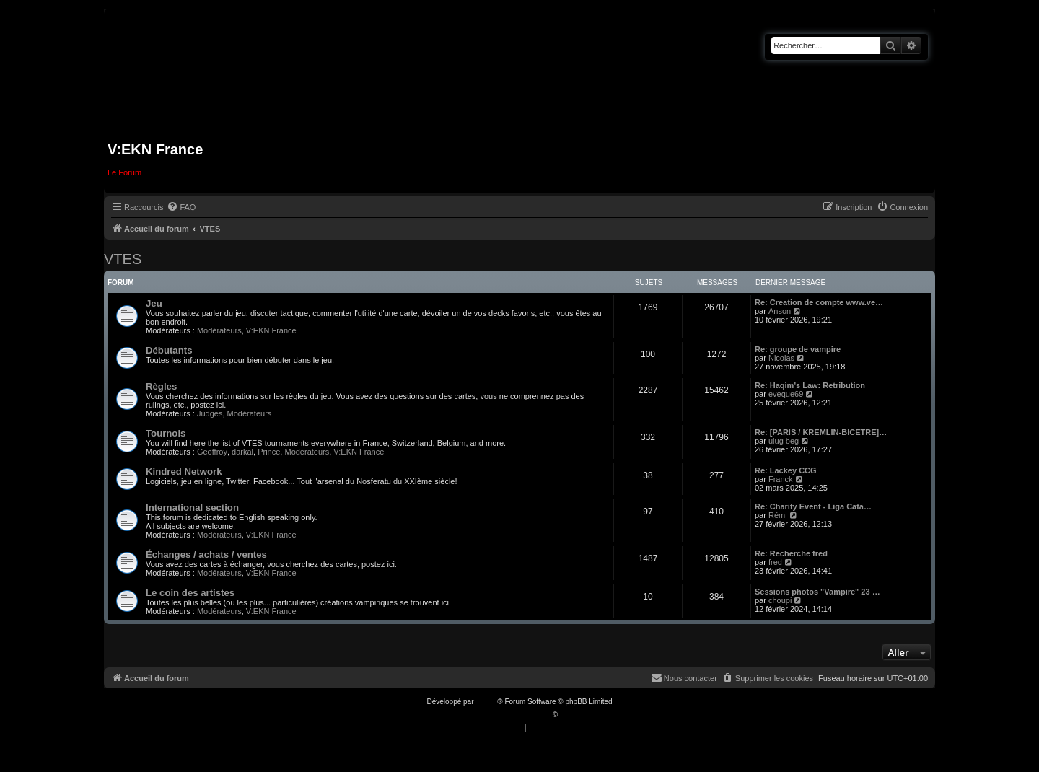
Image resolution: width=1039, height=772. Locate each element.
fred (775, 562)
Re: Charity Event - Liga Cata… (813, 506)
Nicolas (781, 358)
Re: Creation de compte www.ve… (819, 302)
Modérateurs (219, 330)
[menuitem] (181, 207)
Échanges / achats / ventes (206, 554)
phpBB (486, 702)
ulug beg (783, 441)
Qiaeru (571, 715)
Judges (209, 413)
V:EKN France (271, 330)
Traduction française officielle (504, 715)
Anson (779, 311)
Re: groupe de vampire (798, 349)
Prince (269, 451)
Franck (780, 479)
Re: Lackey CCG (786, 470)
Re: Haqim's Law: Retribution (810, 385)
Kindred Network (184, 471)
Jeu (154, 303)
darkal (242, 451)
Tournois (165, 433)
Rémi (777, 515)
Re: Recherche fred (791, 553)
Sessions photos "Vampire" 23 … (817, 591)
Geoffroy (212, 451)
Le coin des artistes (190, 592)
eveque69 (785, 394)
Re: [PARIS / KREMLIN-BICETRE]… (821, 432)
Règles (161, 386)
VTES (122, 259)
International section (192, 507)
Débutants (169, 350)
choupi (780, 600)
